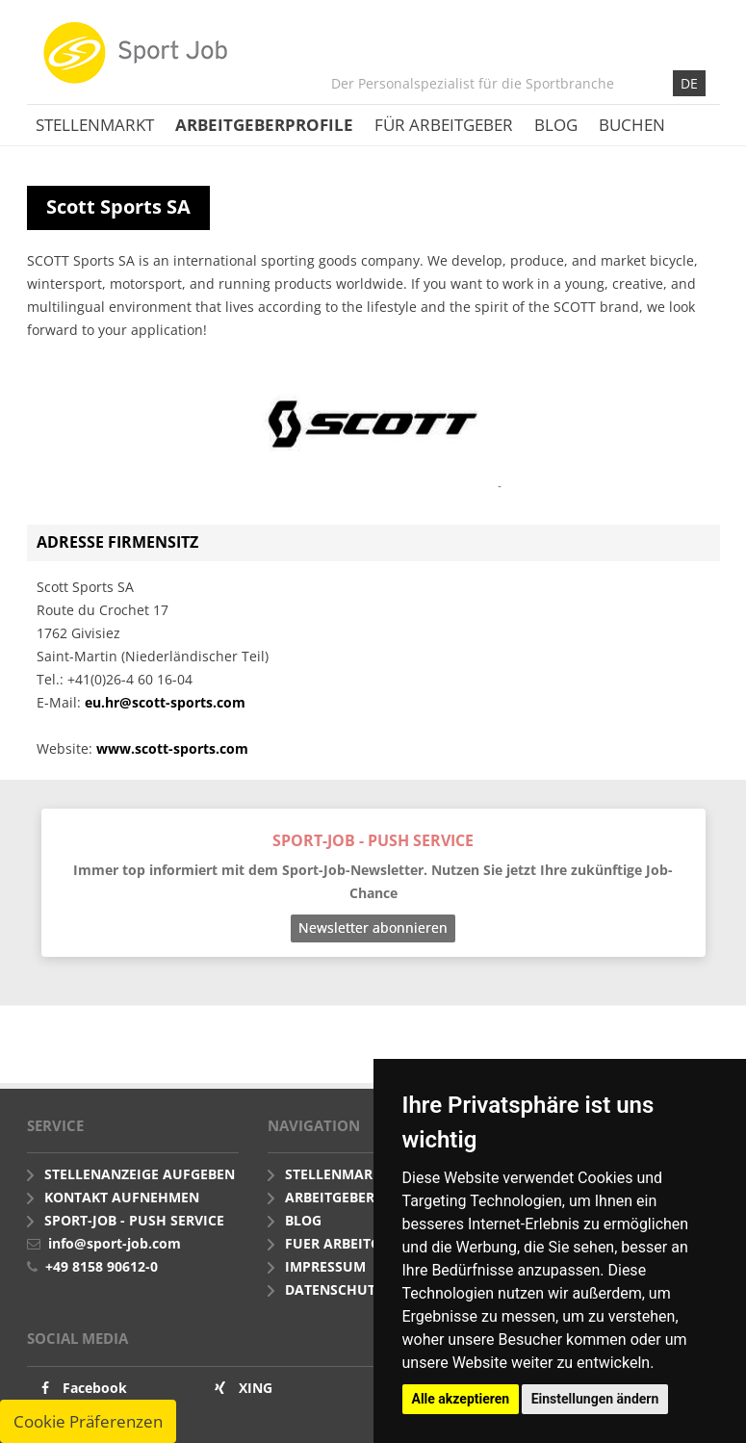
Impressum (325, 1266)
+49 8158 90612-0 (101, 1266)
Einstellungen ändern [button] (595, 1398)
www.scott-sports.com (172, 748)
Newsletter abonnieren (373, 927)
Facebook (95, 1388)
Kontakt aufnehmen (121, 1197)
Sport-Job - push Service (134, 1220)
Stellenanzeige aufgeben (139, 1174)
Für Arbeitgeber (443, 125)
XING (255, 1388)
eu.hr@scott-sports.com (165, 702)
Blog (556, 125)
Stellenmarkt (95, 125)
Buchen (632, 125)
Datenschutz (334, 1289)
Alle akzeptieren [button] (461, 1398)
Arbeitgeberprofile (264, 125)
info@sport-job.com (114, 1243)
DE (689, 83)
